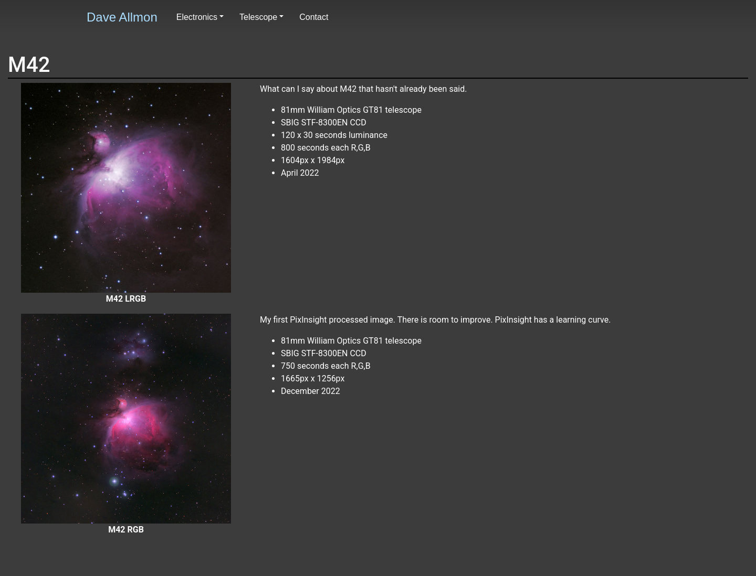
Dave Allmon (122, 17)
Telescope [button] (258, 17)
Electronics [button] (196, 17)
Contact (313, 17)
